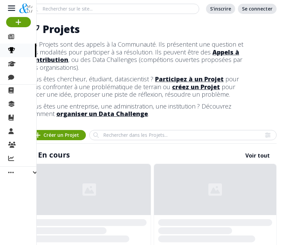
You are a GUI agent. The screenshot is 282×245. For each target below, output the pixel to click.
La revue (29, 90)
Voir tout (257, 155)
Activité (27, 159)
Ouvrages (30, 117)
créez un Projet (196, 87)
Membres (30, 131)
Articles (27, 36)
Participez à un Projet (189, 79)
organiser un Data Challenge (102, 114)
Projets (28, 50)
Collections (32, 104)
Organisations (36, 145)
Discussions (33, 77)
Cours (25, 64)
